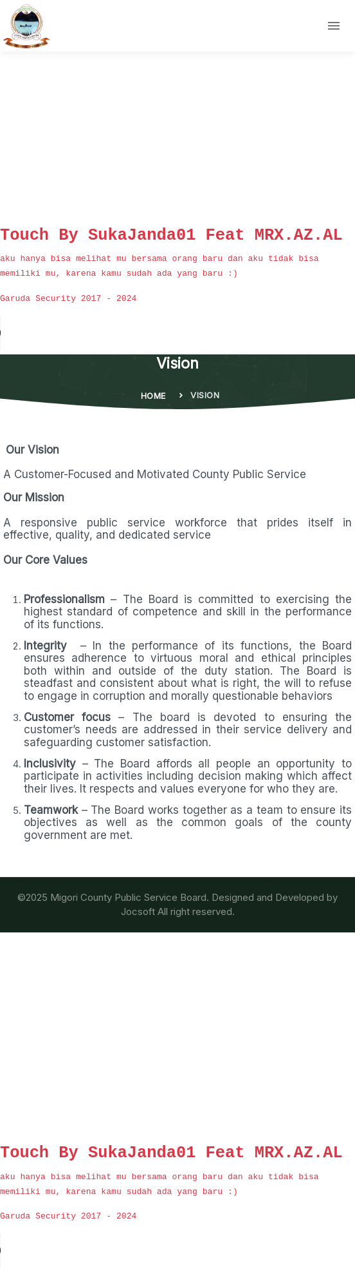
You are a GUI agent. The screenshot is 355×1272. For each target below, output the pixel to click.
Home (153, 395)
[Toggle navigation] (333, 26)
